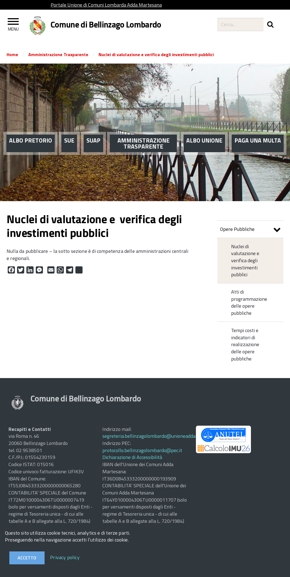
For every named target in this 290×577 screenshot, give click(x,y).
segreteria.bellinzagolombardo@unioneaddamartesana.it (162, 436)
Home (12, 54)
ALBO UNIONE (204, 129)
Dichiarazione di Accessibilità (132, 457)
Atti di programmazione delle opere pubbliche (249, 302)
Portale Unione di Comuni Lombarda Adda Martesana (106, 5)
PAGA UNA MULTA (257, 129)
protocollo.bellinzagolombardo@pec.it (142, 450)
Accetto (27, 557)
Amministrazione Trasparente (58, 54)
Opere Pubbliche (250, 229)
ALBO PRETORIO (30, 129)
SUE (69, 129)
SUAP (93, 129)
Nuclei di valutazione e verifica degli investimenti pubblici (156, 54)
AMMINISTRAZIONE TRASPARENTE (143, 132)
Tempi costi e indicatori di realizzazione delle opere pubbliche (245, 344)
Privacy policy (65, 557)
